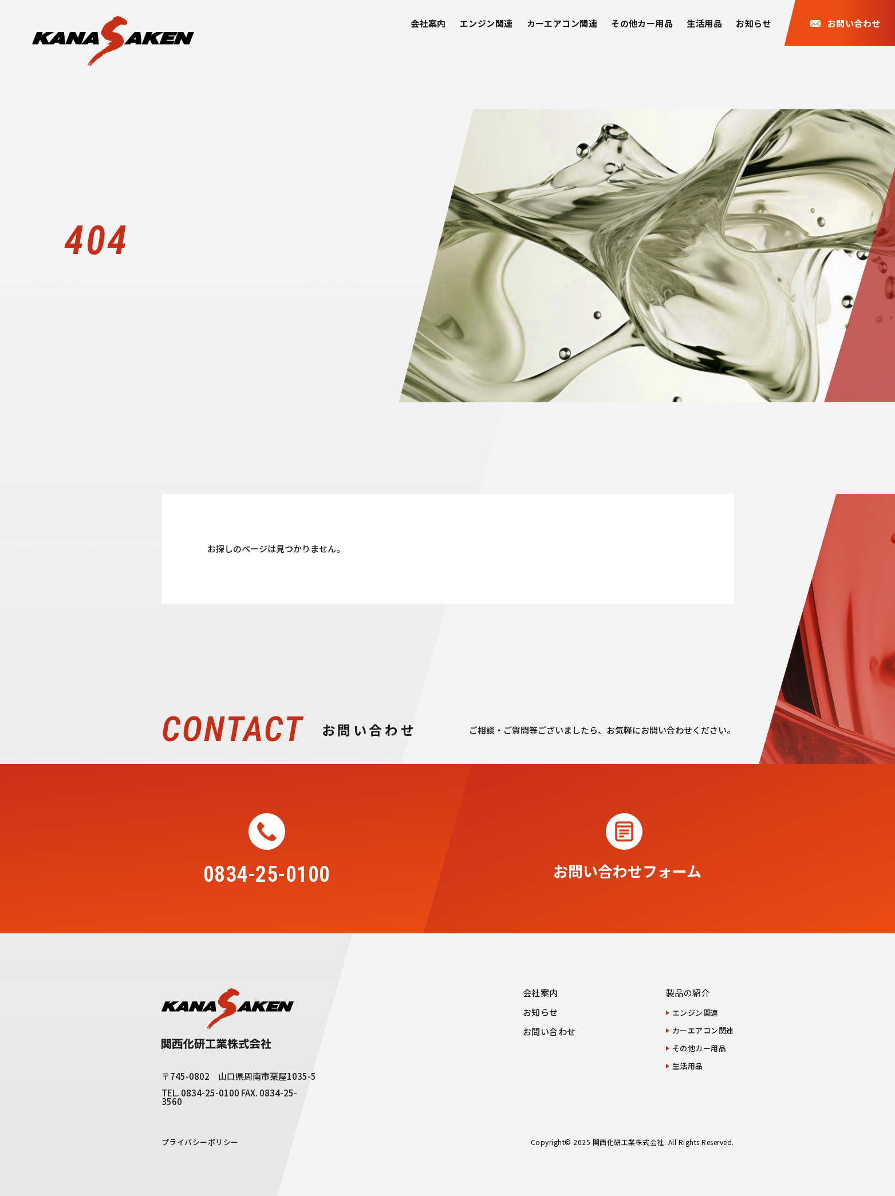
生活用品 (704, 23)
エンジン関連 (486, 23)
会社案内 (428, 23)
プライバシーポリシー (200, 1141)
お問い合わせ (549, 1031)
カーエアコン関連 (562, 23)
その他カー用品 (642, 23)
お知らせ (753, 23)
